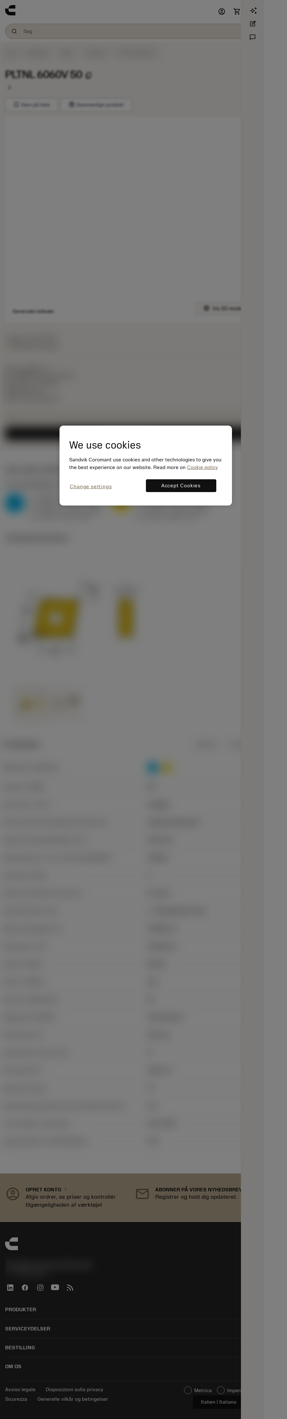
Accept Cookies (181, 485)
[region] (146, 465)
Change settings (91, 486)
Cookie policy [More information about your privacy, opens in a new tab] (202, 467)
